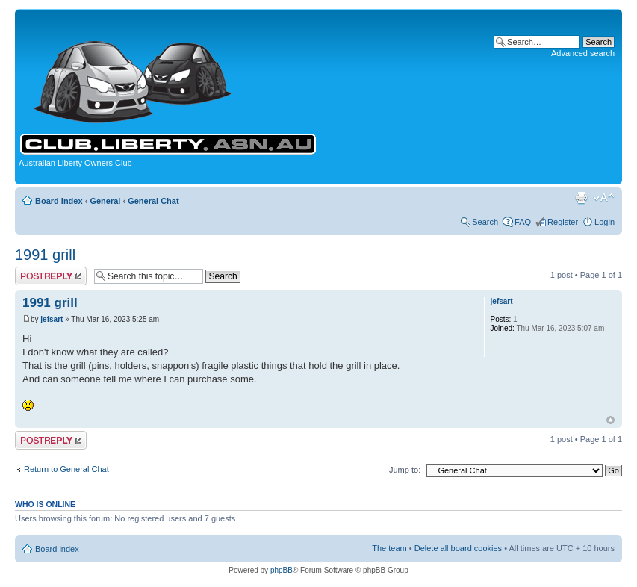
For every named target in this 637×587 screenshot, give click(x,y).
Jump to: (404, 469)
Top (610, 420)
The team (389, 548)
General (105, 200)
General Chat (153, 200)
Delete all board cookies (458, 548)
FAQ (523, 221)
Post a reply (51, 276)
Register (562, 221)
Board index (59, 200)
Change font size (604, 198)
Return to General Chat (66, 469)
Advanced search (583, 53)
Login (604, 221)
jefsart (51, 319)
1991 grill (45, 254)
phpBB (281, 570)
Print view (581, 198)
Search (485, 221)
